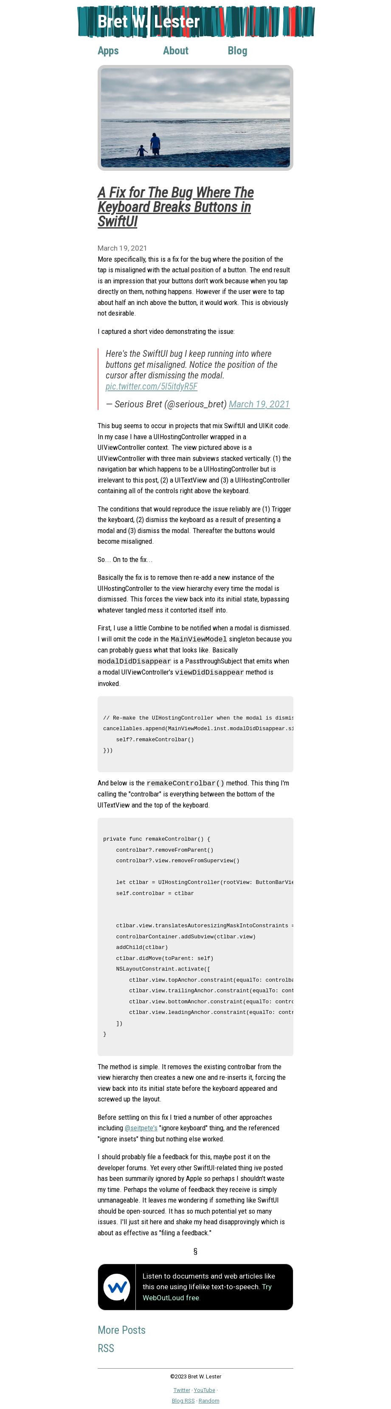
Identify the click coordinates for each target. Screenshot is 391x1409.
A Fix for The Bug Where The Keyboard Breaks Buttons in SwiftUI (175, 207)
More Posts (122, 1330)
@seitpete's (141, 1128)
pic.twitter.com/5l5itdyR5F (151, 386)
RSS (106, 1348)
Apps (108, 50)
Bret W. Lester (149, 21)
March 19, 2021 (259, 404)
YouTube (204, 1390)
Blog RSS (183, 1401)
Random (209, 1401)
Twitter (182, 1390)
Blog (238, 50)
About (175, 50)
